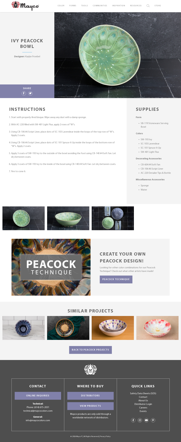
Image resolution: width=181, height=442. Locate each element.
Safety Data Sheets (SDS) (143, 393)
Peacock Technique (116, 279)
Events (143, 411)
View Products (90, 406)
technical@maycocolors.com (38, 411)
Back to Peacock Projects (90, 350)
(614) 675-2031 (41, 407)
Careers (143, 408)
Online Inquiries (37, 396)
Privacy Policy (105, 436)
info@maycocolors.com (38, 420)
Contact (143, 397)
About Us (143, 400)
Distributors (90, 396)
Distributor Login (143, 404)
